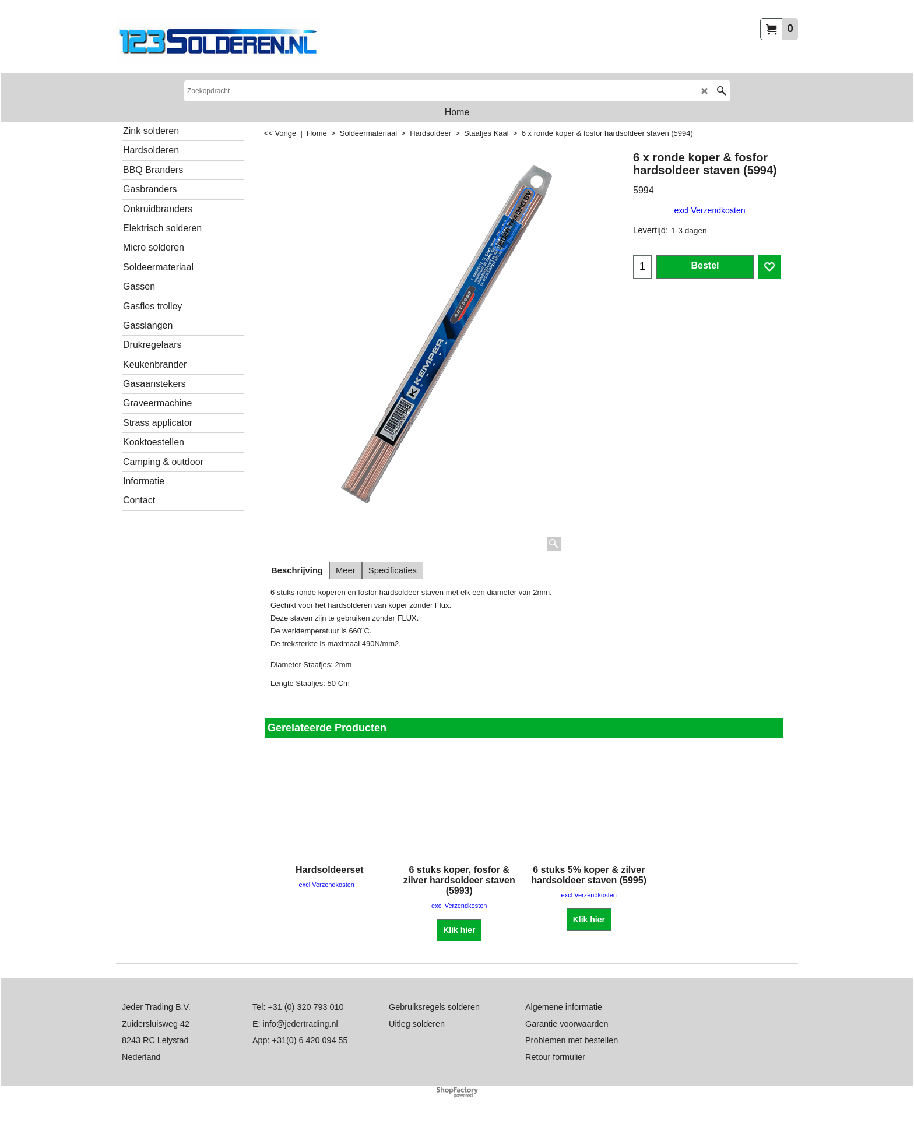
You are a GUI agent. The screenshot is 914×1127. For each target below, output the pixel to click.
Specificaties (392, 570)
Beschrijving (297, 570)
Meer (346, 570)
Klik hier (459, 929)
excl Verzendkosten (709, 210)
